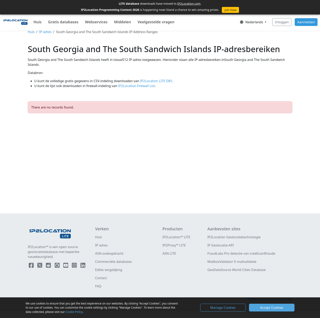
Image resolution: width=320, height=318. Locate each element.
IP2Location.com (188, 3)
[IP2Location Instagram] (75, 266)
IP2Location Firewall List (136, 86)
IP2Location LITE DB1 (156, 81)
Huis (37, 21)
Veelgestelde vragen (156, 21)
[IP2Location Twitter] (40, 266)
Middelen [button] (122, 21)
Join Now (230, 10)
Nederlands (252, 22)
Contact (101, 278)
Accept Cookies (271, 307)
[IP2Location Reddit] (49, 266)
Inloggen (282, 22)
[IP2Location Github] (57, 266)
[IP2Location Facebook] (32, 266)
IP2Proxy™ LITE (174, 245)
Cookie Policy (74, 312)
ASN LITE (169, 253)
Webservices (96, 21)
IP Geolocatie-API (220, 245)
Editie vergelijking (108, 270)
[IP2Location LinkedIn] (82, 266)
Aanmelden (306, 22)
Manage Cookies (223, 307)
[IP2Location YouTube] (66, 266)
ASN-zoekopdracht (109, 253)
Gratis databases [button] (63, 21)
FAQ (98, 286)
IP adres (45, 32)
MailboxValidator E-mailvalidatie (231, 261)
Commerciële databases (113, 261)
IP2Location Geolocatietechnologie (234, 237)
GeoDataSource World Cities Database (236, 270)
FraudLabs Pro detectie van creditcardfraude (241, 253)
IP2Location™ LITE (176, 237)
